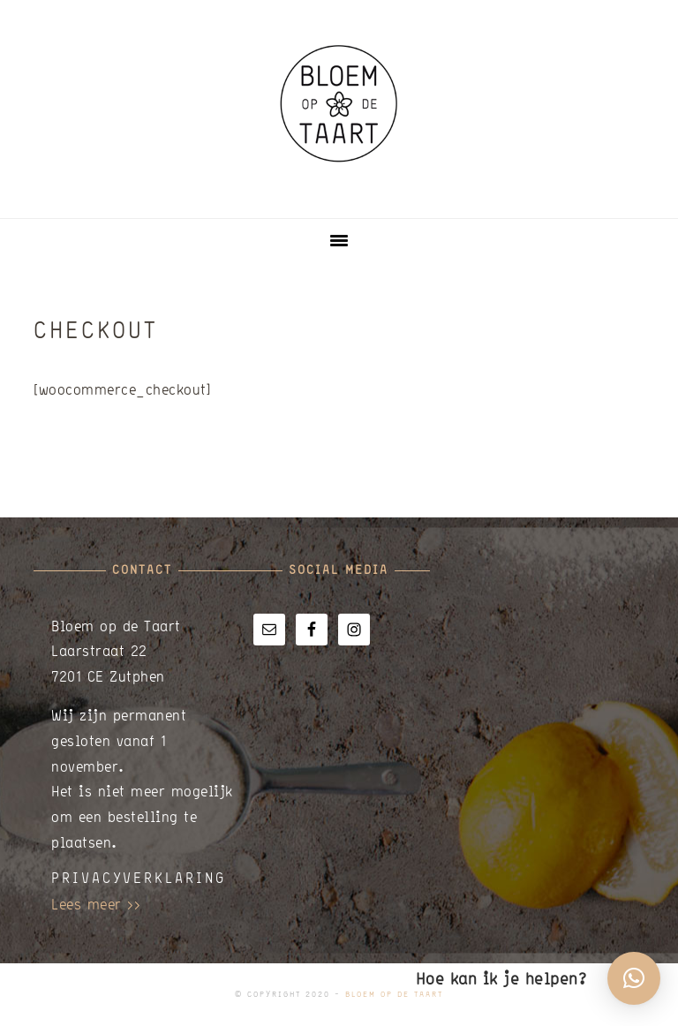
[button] (633, 978)
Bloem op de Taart (339, 103)
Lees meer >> (95, 903)
